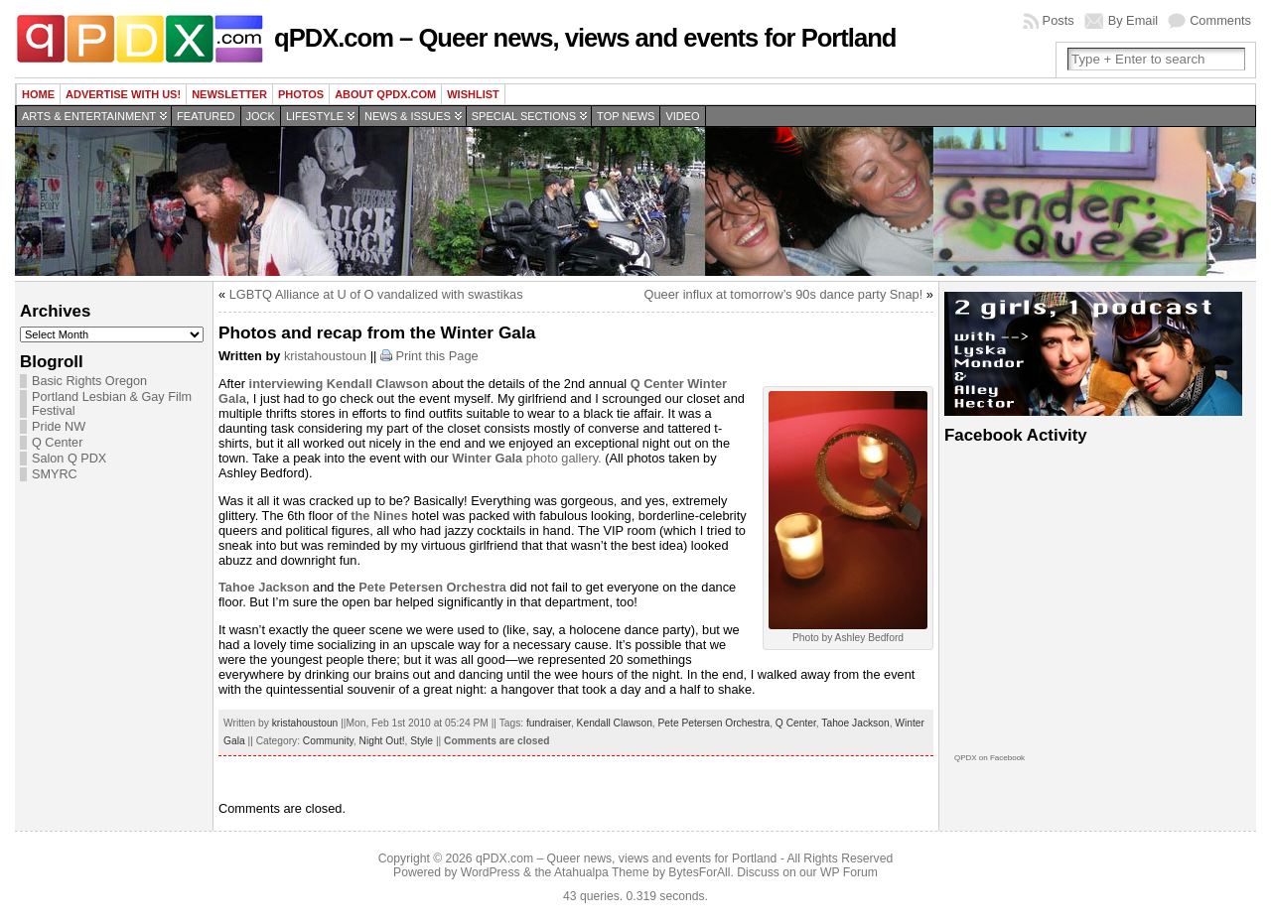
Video (682, 116)
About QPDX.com (385, 94)
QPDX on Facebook (989, 757)
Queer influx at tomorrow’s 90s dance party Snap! (783, 294)
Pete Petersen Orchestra (714, 723)
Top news (625, 116)
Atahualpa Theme (601, 872)
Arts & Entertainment (89, 116)
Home (38, 94)
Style (421, 740)
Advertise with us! (123, 94)
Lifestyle (315, 116)
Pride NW (58, 427)
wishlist (473, 94)
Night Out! (382, 740)
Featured (205, 116)
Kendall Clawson (614, 723)
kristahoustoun (325, 355)
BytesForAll (699, 872)
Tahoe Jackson (855, 723)
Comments (1220, 20)
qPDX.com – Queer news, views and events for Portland (585, 38)
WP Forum (849, 872)
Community (328, 740)
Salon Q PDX (69, 458)
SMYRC (54, 474)
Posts (1058, 20)
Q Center (57, 443)
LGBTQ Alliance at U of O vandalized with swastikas (376, 294)
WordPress (490, 872)
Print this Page (436, 355)
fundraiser (548, 723)
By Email (1133, 20)
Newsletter (229, 94)
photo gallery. (526, 458)
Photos (301, 94)
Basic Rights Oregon (89, 381)
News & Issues (407, 116)
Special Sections (524, 116)
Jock (260, 116)
